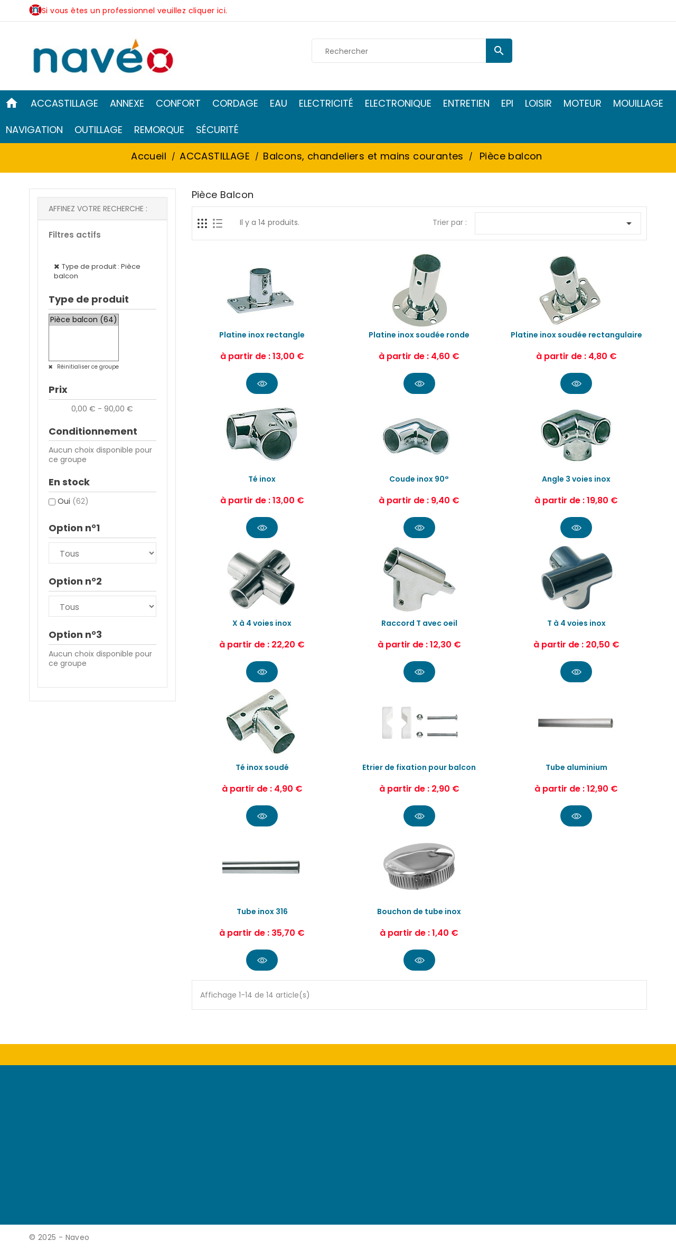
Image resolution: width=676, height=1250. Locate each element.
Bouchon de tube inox (419, 911)
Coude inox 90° (419, 479)
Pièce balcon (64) (83, 320)
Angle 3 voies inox (576, 479)
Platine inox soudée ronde (419, 335)
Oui (73, 501)
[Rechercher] (412, 51)
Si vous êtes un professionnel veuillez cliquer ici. (134, 10)
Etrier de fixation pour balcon (419, 767)
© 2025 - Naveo (59, 1237)
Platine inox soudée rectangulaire (576, 335)
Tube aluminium (576, 767)
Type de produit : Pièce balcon (97, 271)
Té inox (262, 479)
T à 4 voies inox (576, 623)
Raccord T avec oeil (419, 623)
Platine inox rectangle (262, 335)
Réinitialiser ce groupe (87, 367)
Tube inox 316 (262, 911)
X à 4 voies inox (262, 623)
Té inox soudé (262, 767)
